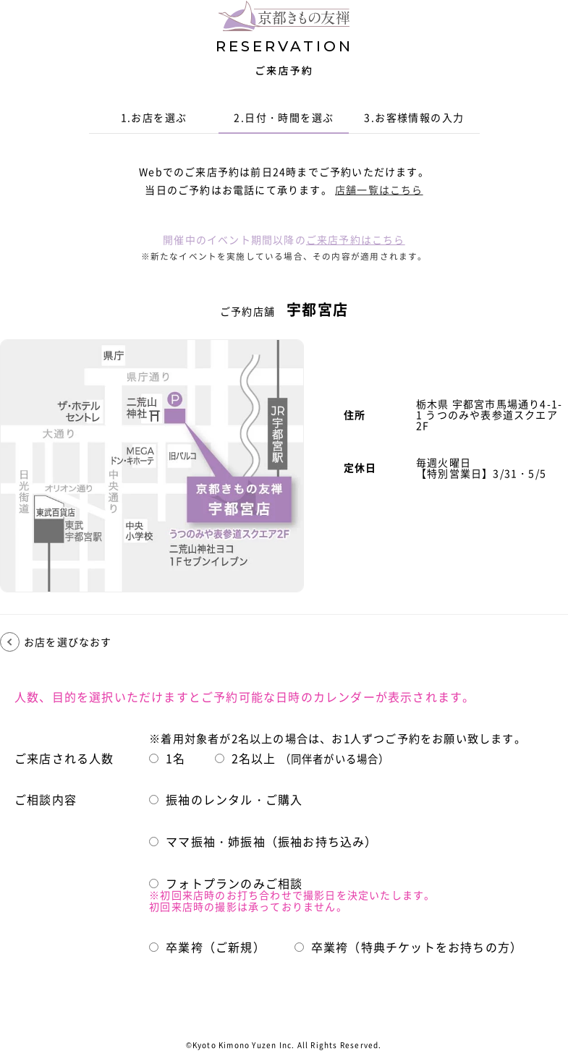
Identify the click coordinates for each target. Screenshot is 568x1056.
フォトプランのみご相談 (225, 883)
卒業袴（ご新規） (207, 947)
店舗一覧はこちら (379, 189)
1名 (167, 758)
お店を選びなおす (68, 641)
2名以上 (302, 758)
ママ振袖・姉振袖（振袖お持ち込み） (263, 841)
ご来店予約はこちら (355, 239)
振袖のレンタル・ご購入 (225, 799)
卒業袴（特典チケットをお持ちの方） (408, 947)
